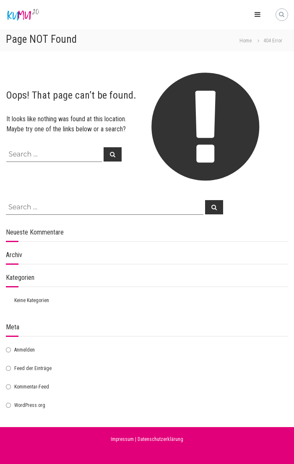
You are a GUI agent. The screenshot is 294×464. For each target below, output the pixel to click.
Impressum (122, 439)
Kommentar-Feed (31, 387)
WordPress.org (29, 405)
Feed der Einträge (33, 368)
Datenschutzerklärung (160, 439)
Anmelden (24, 350)
